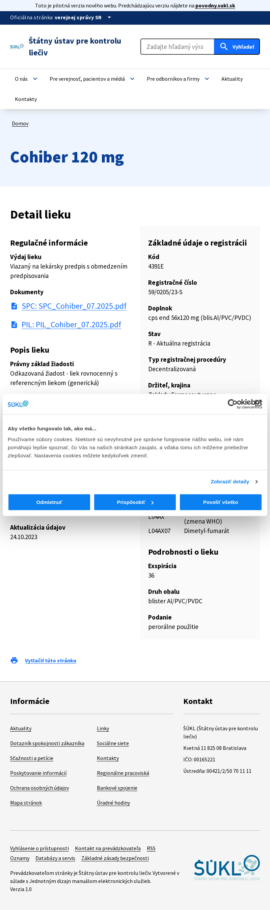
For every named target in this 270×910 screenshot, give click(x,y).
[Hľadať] (237, 47)
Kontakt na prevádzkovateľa (108, 848)
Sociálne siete (113, 743)
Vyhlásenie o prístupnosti (39, 848)
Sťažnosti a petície (31, 758)
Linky (103, 728)
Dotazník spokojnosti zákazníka (47, 743)
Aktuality (20, 728)
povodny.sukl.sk (215, 5)
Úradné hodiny (113, 802)
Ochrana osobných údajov (39, 787)
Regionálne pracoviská (123, 772)
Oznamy (19, 858)
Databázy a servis (55, 858)
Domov (20, 123)
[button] (27, 78)
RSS (151, 848)
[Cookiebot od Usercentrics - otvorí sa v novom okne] (232, 404)
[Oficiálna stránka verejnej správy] (84, 17)
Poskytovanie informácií (38, 772)
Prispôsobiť (135, 502)
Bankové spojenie (117, 787)
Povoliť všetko (220, 502)
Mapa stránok (26, 802)
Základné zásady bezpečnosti (115, 858)
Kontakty (108, 758)
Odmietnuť (49, 502)
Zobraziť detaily (230, 481)
